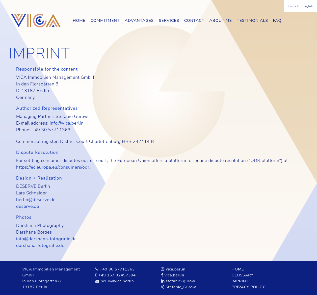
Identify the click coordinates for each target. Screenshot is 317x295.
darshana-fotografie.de (40, 245)
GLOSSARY (242, 275)
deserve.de (27, 206)
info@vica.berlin (67, 123)
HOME (238, 269)
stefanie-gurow (180, 281)
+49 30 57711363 (117, 269)
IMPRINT (240, 281)
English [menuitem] (308, 6)
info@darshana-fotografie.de (46, 239)
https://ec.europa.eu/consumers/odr (52, 167)
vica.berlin (175, 269)
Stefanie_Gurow (180, 287)
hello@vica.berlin (117, 281)
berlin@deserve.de (36, 200)
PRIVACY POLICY (248, 287)
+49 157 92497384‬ (117, 275)
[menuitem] (293, 6)
